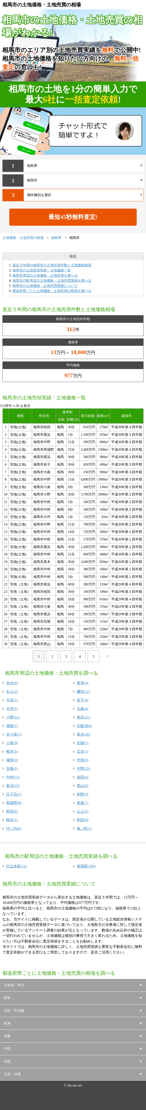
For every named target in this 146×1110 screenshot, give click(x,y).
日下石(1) (14, 794)
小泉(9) (12, 743)
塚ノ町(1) (84, 828)
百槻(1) (12, 769)
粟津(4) (82, 683)
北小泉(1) (14, 734)
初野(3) (82, 794)
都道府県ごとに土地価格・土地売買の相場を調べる (51, 291)
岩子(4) (82, 700)
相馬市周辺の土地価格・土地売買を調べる (45, 275)
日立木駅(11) (16, 866)
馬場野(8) (14, 803)
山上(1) (82, 811)
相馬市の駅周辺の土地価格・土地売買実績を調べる (51, 280)
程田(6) (12, 811)
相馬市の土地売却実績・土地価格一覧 (41, 270)
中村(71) (13, 777)
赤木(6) (12, 683)
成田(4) (82, 777)
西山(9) (82, 786)
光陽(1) (82, 743)
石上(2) (12, 692)
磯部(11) (83, 692)
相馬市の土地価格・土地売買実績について (45, 286)
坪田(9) (82, 760)
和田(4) (82, 820)
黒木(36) (83, 734)
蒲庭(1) (12, 726)
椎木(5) (12, 751)
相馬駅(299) (86, 866)
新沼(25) (13, 786)
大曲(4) (82, 709)
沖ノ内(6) (14, 828)
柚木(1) (12, 820)
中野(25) (83, 769)
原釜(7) (82, 803)
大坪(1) (12, 709)
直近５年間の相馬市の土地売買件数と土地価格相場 (51, 265)
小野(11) (12, 717)
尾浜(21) (83, 717)
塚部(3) (12, 760)
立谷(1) (82, 751)
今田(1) (12, 700)
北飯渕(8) (84, 726)
